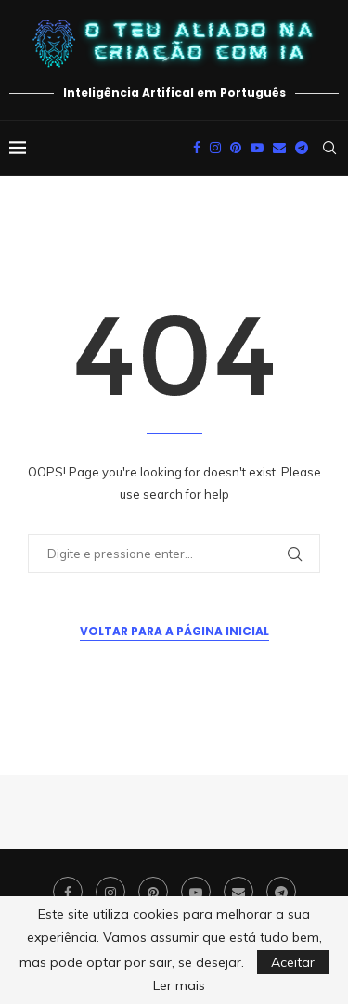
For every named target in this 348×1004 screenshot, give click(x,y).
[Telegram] (301, 148)
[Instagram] (215, 148)
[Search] (329, 148)
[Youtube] (257, 148)
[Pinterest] (235, 148)
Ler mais (179, 985)
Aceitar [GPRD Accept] (293, 962)
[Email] (279, 148)
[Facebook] (196, 148)
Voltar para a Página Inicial (174, 631)
